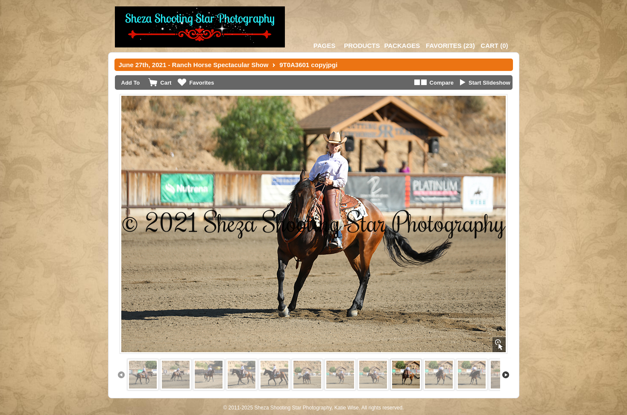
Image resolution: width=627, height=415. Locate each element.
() (450, 45)
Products (362, 45)
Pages (324, 45)
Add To (130, 82)
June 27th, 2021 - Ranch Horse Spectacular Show (194, 64)
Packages (402, 45)
